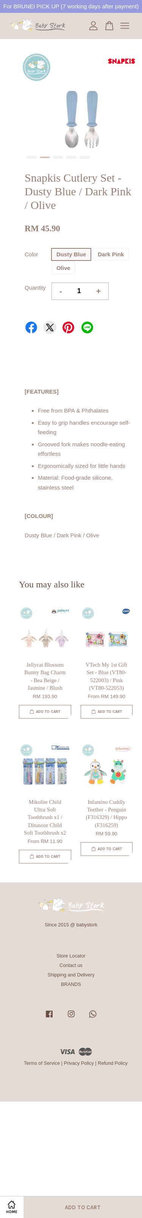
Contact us (71, 965)
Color (31, 254)
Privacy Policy (79, 1063)
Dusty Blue (71, 254)
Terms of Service (42, 1063)
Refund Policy (113, 1063)
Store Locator (71, 956)
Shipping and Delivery (70, 975)
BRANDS (71, 984)
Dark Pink (111, 254)
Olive (63, 268)
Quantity (35, 287)
